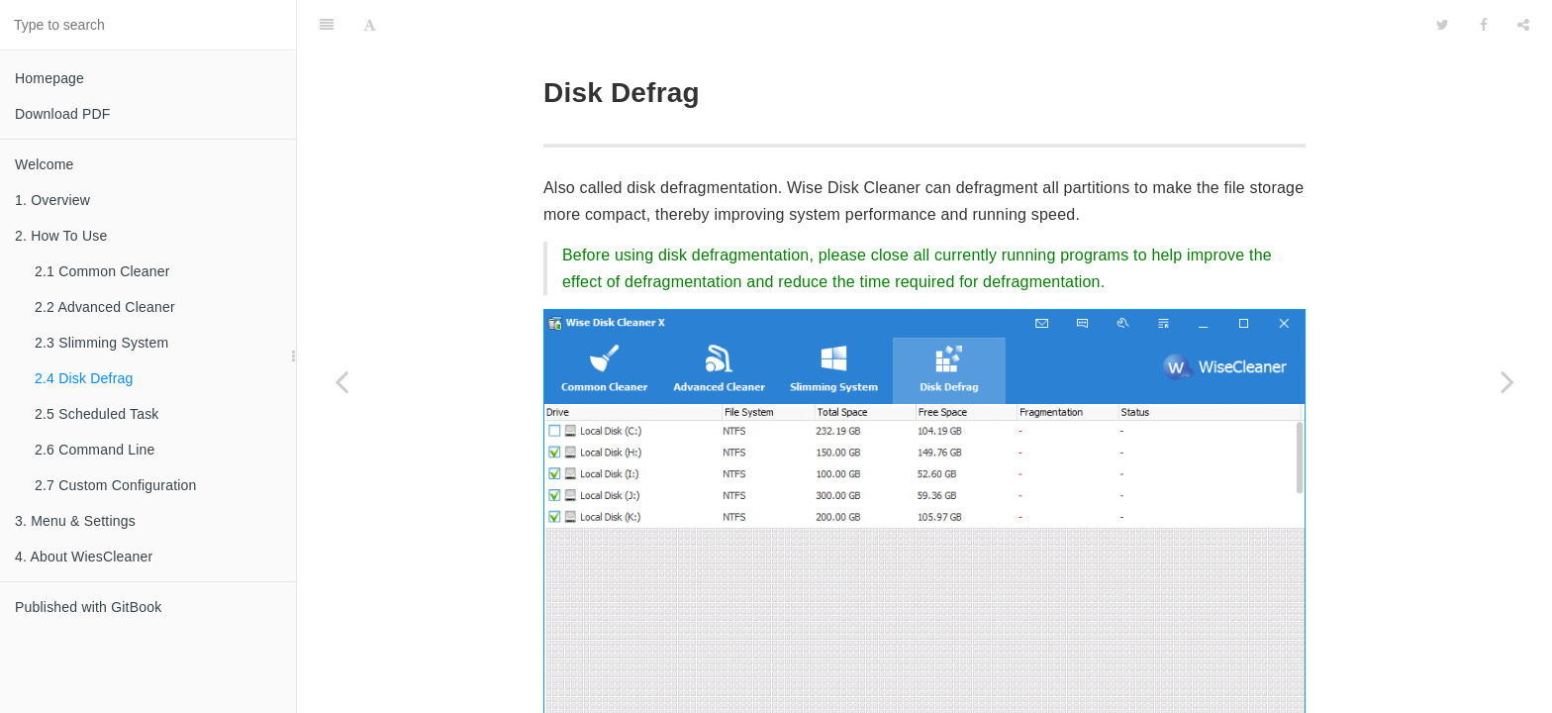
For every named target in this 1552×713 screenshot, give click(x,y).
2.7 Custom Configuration (116, 485)
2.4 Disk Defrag (84, 378)
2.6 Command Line (95, 450)
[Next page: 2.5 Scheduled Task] (1507, 381)
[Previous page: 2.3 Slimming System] (341, 381)
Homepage (49, 78)
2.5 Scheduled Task (97, 414)
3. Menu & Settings (75, 521)
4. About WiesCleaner (83, 556)
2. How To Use (61, 236)
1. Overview (52, 200)
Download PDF (63, 114)
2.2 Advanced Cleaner (105, 307)
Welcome (44, 164)
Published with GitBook (88, 607)
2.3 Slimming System (101, 343)
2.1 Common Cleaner (102, 271)
